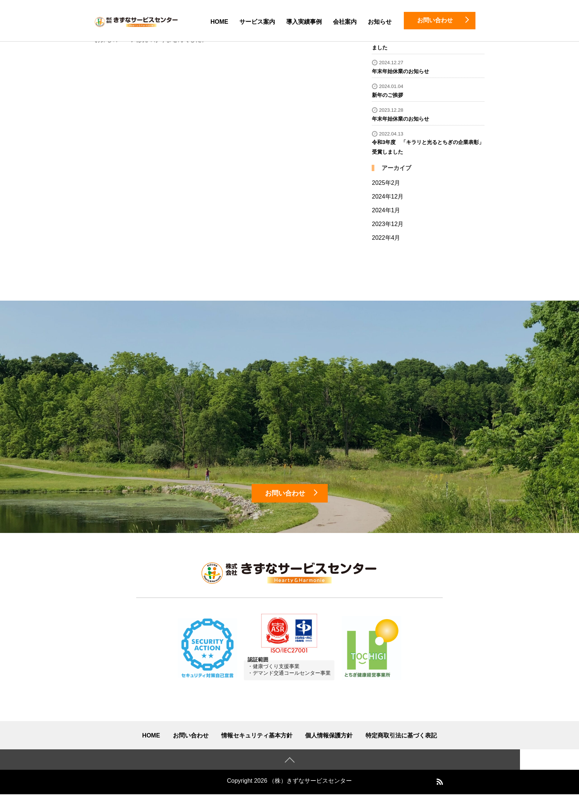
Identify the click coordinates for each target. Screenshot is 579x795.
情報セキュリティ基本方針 (256, 736)
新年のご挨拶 (387, 95)
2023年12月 (387, 224)
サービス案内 (257, 22)
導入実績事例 (304, 22)
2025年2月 (386, 183)
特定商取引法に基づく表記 (401, 736)
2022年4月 (386, 238)
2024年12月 (387, 196)
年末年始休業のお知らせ (400, 71)
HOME (219, 22)
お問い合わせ (191, 736)
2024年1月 (386, 210)
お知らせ (380, 22)
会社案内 (345, 22)
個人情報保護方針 (329, 736)
